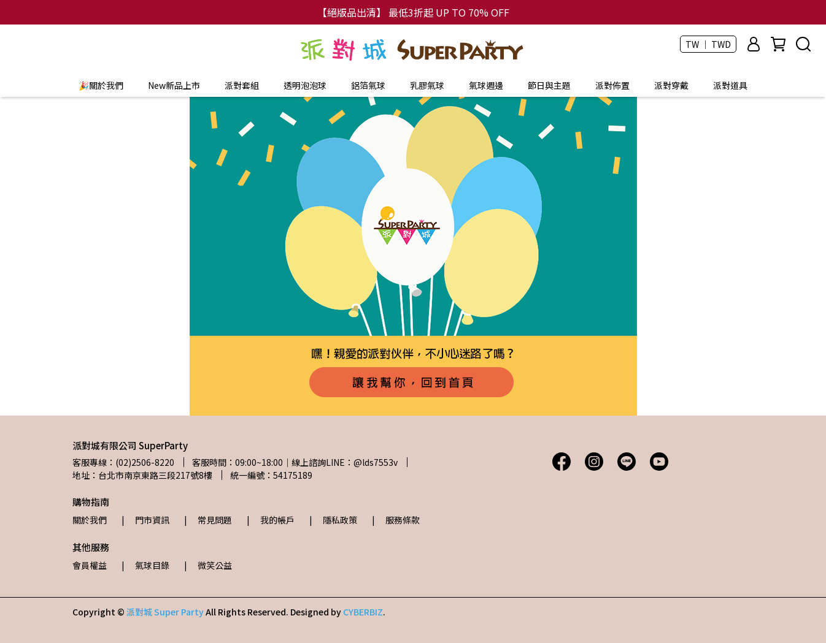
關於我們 (89, 520)
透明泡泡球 (305, 85)
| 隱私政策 (333, 520)
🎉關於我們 (101, 85)
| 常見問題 (208, 520)
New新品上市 (174, 85)
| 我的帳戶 (271, 520)
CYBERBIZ (363, 612)
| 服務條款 (396, 520)
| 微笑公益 (208, 565)
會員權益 (89, 565)
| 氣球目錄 (145, 565)
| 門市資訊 (145, 520)
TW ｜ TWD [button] (708, 44)
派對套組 (242, 85)
